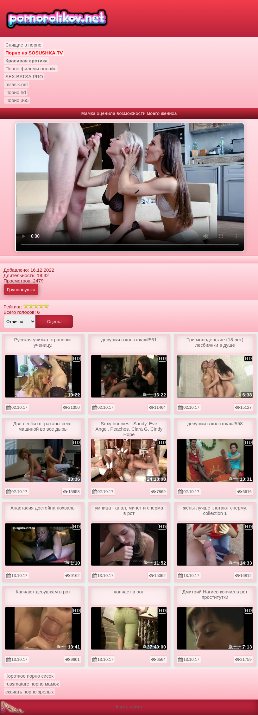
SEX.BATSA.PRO (24, 76)
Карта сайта (129, 706)
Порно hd (15, 92)
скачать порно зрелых (29, 691)
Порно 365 (16, 100)
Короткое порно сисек (29, 676)
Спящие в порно (23, 44)
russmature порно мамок (32, 684)
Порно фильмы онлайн (30, 68)
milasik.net (16, 84)
